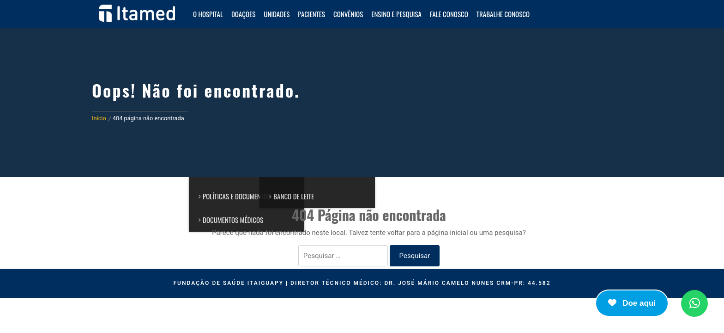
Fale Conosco (449, 14)
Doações (243, 14)
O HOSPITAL (208, 14)
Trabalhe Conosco (503, 14)
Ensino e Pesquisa (396, 14)
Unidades (277, 14)
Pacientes (311, 14)
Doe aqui (632, 303)
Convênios (348, 14)
